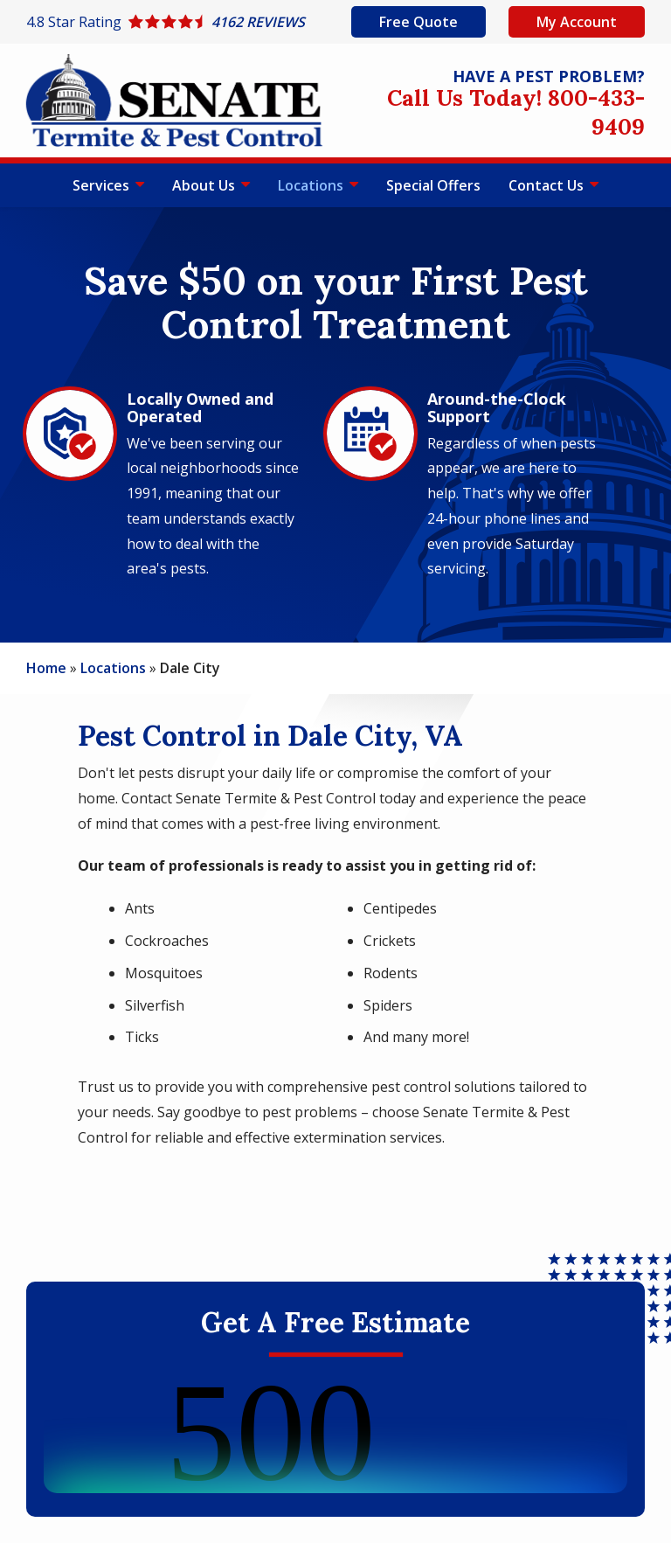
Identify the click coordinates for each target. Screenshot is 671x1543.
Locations (312, 185)
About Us (205, 185)
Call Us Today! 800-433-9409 (516, 112)
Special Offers (433, 185)
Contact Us (547, 185)
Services (103, 185)
